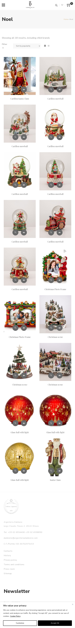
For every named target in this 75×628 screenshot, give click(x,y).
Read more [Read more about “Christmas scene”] (60, 328)
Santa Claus (55, 480)
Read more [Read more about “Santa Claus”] (60, 471)
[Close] (72, 604)
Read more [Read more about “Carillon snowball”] (60, 89)
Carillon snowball (55, 98)
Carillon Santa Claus (19, 98)
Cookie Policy (15, 616)
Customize (20, 623)
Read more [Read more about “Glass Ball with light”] (24, 423)
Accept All (55, 623)
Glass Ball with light (20, 432)
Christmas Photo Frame (55, 289)
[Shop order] (26, 45)
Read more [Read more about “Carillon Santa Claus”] (24, 89)
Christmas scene (55, 337)
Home (66, 19)
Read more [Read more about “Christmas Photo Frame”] (60, 280)
